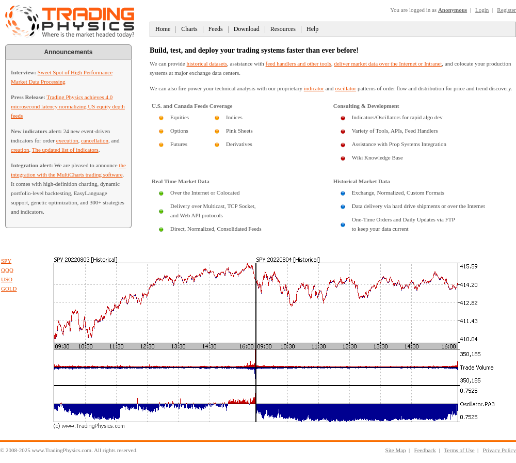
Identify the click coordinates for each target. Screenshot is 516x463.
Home (162, 29)
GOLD (9, 288)
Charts (189, 29)
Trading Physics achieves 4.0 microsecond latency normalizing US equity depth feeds (68, 106)
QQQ (7, 270)
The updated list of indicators (65, 150)
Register (506, 10)
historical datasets (207, 63)
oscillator (345, 88)
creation (20, 150)
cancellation (94, 140)
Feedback (425, 450)
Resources (283, 29)
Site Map (395, 450)
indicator (314, 88)
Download (247, 29)
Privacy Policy (499, 450)
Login (482, 10)
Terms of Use (459, 450)
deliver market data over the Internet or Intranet (388, 63)
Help (312, 29)
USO (6, 279)
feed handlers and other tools (298, 63)
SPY (6, 261)
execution (67, 140)
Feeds (215, 29)
